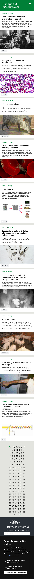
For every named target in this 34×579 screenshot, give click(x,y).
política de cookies (13, 556)
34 (17, 452)
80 (10, 463)
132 (13, 475)
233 (10, 500)
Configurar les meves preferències (13, 567)
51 (23, 455)
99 (21, 466)
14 (19, 447)
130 (24, 473)
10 (10, 447)
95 (12, 466)
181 (16, 487)
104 (18, 467)
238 (24, 500)
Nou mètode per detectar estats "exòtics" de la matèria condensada (15, 407)
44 (23, 453)
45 (10, 455)
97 (16, 466)
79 (23, 461)
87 (10, 464)
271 (16, 509)
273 (21, 509)
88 (12, 464)
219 (21, 496)
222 (13, 497)
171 (21, 484)
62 (17, 458)
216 (13, 496)
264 (13, 508)
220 (24, 496)
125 (10, 473)
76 (17, 461)
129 (21, 473)
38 (10, 453)
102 (13, 467)
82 (14, 463)
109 (16, 469)
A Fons (10, 271)
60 (12, 458)
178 (24, 485)
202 (24, 491)
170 (18, 484)
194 (18, 490)
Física (3, 439)
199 (16, 491)
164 (18, 482)
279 (21, 511)
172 (24, 484)
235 (16, 500)
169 (16, 484)
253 (16, 505)
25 (12, 450)
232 (24, 499)
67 (12, 460)
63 (19, 458)
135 (21, 475)
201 (21, 491)
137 (10, 476)
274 (24, 509)
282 (13, 512)
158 (18, 481)
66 (10, 460)
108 (13, 469)
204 (13, 493)
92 (21, 464)
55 (17, 456)
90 (17, 464)
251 (10, 505)
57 (21, 456)
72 (23, 460)
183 (21, 487)
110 (18, 469)
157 (16, 481)
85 (21, 463)
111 (21, 469)
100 (24, 466)
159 (21, 481)
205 (16, 493)
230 (18, 499)
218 (18, 496)
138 (13, 476)
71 (21, 460)
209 (10, 494)
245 (10, 503)
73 (10, 461)
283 (16, 512)
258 (13, 506)
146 (18, 478)
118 (24, 470)
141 (21, 476)
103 (16, 467)
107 (10, 469)
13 (17, 447)
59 (10, 458)
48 (17, 455)
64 (21, 458)
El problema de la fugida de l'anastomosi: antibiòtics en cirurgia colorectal (14, 277)
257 (10, 506)
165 (21, 482)
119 (10, 472)
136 (24, 475)
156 (13, 481)
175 (16, 485)
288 (17, 514)
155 (10, 481)
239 (10, 502)
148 (24, 478)
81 (12, 463)
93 (23, 464)
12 (14, 447)
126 (13, 473)
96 (14, 466)
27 (17, 450)
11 (12, 447)
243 (21, 502)
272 (18, 509)
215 (10, 496)
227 (10, 499)
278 (18, 511)
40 (14, 453)
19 (14, 449)
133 (16, 475)
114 (13, 470)
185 (10, 488)
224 (18, 497)
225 (21, 497)
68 (14, 460)
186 (13, 488)
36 (21, 452)
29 (21, 450)
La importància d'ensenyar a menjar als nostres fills (14, 18)
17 (10, 449)
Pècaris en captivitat (11, 104)
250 (24, 503)
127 (16, 473)
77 (19, 461)
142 (24, 476)
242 (18, 502)
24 (10, 450)
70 (19, 460)
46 (12, 455)
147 (21, 478)
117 (21, 470)
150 (13, 479)
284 (18, 512)
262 (24, 506)
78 (21, 461)
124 (24, 472)
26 (14, 450)
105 (21, 467)
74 (12, 461)
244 (24, 502)
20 (17, 449)
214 (24, 494)
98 (18, 466)
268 (24, 508)
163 (16, 482)
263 (10, 508)
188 (18, 488)
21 (19, 449)
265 (16, 508)
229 (16, 499)
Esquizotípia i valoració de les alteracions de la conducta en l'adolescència (15, 233)
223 (16, 497)
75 (14, 461)
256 (24, 505)
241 (16, 502)
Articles (4, 13)
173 (10, 485)
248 (18, 503)
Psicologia (5, 265)
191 (10, 490)
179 (10, 487)
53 (12, 456)
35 (19, 452)
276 (13, 511)
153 (21, 479)
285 (21, 512)
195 (21, 490)
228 (13, 499)
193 (16, 490)
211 (16, 494)
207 (21, 493)
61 (14, 458)
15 (21, 447)
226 (24, 497)
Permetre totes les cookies (15, 573)
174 (13, 485)
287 (14, 514)
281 (10, 512)
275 (10, 511)
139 (16, 476)
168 (13, 484)
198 (13, 491)
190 (24, 488)
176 (18, 485)
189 (21, 488)
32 (12, 452)
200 (18, 491)
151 (16, 479)
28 (19, 450)
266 (18, 508)
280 (24, 511)
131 (10, 475)
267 (21, 508)
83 (17, 463)
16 (23, 447)
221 (10, 497)
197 (10, 491)
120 (13, 472)
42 (19, 453)
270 (13, 509)
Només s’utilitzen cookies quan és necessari (15, 561)
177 (21, 485)
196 (24, 490)
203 (10, 493)
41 (17, 453)
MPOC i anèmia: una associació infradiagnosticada (15, 147)
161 (10, 482)
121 (16, 472)
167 (10, 484)
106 (24, 467)
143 (10, 478)
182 (18, 487)
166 (24, 482)
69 (17, 460)
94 (10, 466)
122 (18, 472)
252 (13, 505)
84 (19, 463)
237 (21, 500)
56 (19, 456)
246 (13, 503)
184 (24, 487)
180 (13, 487)
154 (24, 479)
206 (18, 493)
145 (16, 478)
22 (21, 449)
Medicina (4, 94)
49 (19, 455)
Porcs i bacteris (8, 319)
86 (23, 463)
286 (24, 512)
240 (13, 502)
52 (10, 456)
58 (23, 456)
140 (18, 476)
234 (13, 500)
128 (18, 473)
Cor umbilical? (8, 189)
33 (14, 452)
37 (23, 452)
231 (21, 499)
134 (18, 475)
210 (13, 494)
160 (24, 481)
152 (18, 479)
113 (10, 470)
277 (16, 511)
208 (24, 493)
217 (16, 496)
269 (10, 509)
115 (16, 470)
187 (16, 488)
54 (14, 456)
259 (16, 506)
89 (14, 464)
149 (10, 479)
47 (14, 455)
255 (21, 505)
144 (13, 478)
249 (21, 503)
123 (21, 472)
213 (21, 494)
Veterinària (5, 136)
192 (13, 490)
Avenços (10, 13)
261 (21, 506)
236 (18, 500)
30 (23, 450)
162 (13, 482)
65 (23, 458)
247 (16, 503)
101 (10, 467)
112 (24, 469)
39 (12, 453)
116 (18, 470)
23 (23, 449)
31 (10, 452)
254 (18, 505)
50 (21, 455)
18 (12, 449)
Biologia (4, 395)
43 (21, 453)
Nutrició (4, 50)
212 (18, 494)
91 (19, 464)
